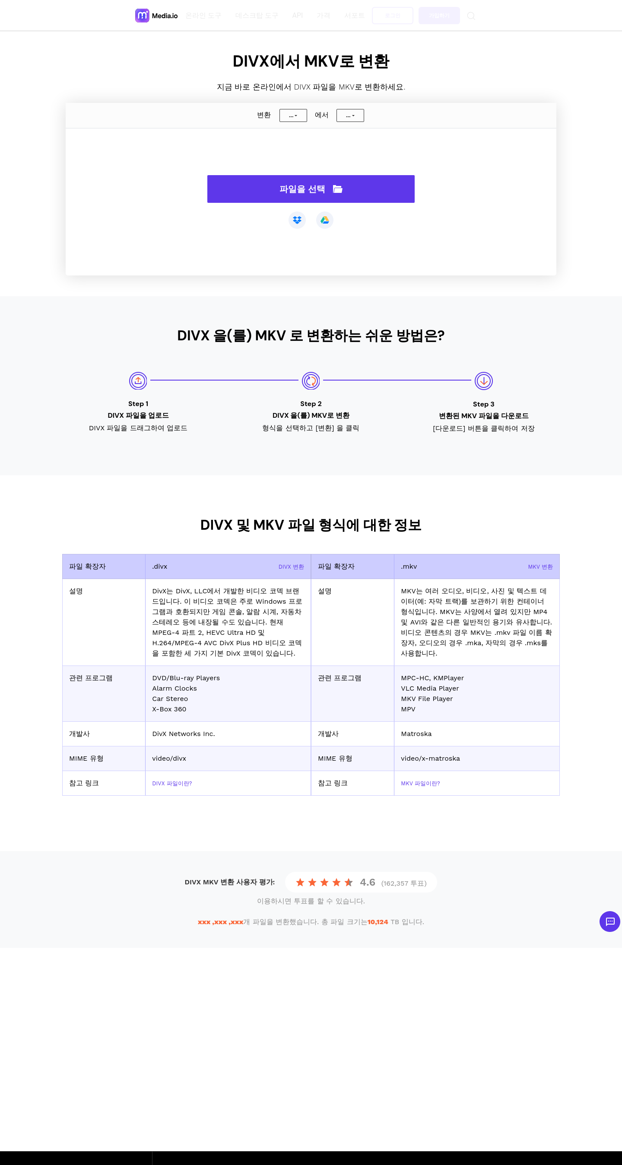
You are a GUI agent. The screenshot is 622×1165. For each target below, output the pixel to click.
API (299, 15)
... (291, 115)
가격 (325, 15)
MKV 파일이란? (425, 783)
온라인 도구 (205, 15)
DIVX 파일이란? (176, 783)
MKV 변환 (537, 566)
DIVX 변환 (288, 566)
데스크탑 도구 (258, 15)
